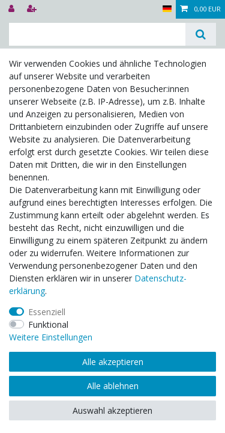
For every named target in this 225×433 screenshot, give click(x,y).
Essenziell (46, 312)
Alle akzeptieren (112, 361)
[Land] (167, 9)
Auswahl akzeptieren (112, 410)
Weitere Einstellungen (50, 337)
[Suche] (200, 34)
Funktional (48, 324)
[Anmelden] (12, 9)
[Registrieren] (33, 9)
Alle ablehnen (113, 386)
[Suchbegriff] (97, 34)
